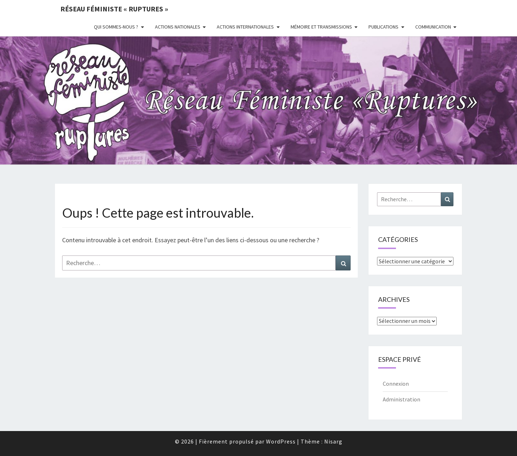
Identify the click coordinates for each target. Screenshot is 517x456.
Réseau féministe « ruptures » (114, 8)
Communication (433, 27)
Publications (383, 27)
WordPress (281, 441)
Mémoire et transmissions (321, 27)
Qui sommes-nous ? (116, 27)
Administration (401, 399)
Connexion (396, 383)
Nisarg (333, 441)
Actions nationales (177, 27)
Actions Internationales (245, 27)
